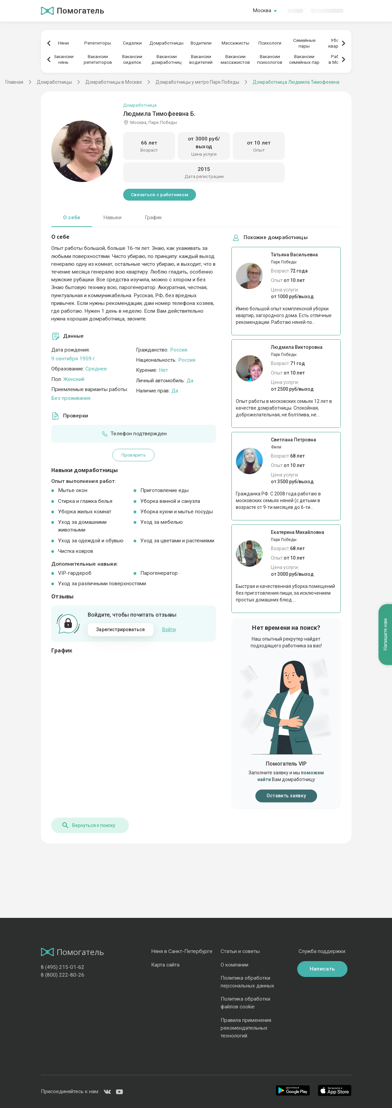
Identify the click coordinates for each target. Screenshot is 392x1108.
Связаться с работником (159, 194)
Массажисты (235, 43)
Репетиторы (97, 43)
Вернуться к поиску (88, 825)
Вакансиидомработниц (166, 59)
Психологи (269, 43)
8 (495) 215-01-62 (62, 967)
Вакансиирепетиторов (98, 59)
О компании (234, 965)
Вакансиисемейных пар (304, 59)
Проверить (133, 455)
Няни (63, 43)
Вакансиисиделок (132, 59)
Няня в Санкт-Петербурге (182, 951)
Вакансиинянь (63, 59)
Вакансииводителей (201, 59)
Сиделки (132, 43)
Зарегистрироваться (120, 629)
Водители (201, 43)
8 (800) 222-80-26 (62, 975)
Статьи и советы (240, 951)
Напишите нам (385, 634)
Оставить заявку (286, 795)
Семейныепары (304, 43)
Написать (322, 969)
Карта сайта (165, 965)
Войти (169, 629)
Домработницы (166, 43)
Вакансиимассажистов (235, 59)
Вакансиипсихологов (269, 59)
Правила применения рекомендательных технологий (246, 1028)
